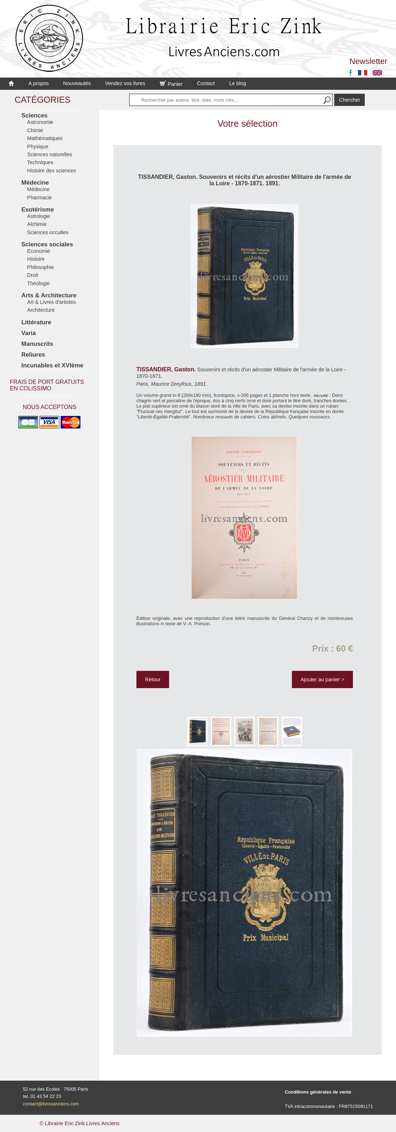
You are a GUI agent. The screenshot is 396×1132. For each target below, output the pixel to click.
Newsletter (368, 61)
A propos (38, 83)
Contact (206, 83)
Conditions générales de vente (318, 1092)
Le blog (237, 83)
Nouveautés (77, 83)
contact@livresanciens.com (51, 1104)
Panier (171, 84)
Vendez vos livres (125, 83)
